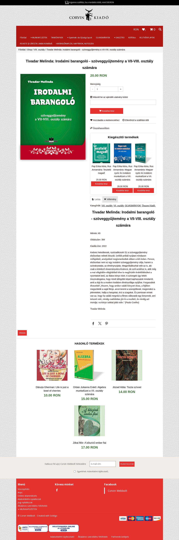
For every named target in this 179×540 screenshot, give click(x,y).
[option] (52, 118)
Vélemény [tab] (110, 199)
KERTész (132, 37)
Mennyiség (95, 84)
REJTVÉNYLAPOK (147, 37)
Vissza (22, 333)
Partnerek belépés (120, 536)
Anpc (20, 492)
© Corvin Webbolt (26, 515)
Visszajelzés (23, 489)
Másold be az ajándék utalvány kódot (109, 97)
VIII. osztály (39, 49)
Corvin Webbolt (117, 490)
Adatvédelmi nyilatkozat (29, 499)
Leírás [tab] (96, 199)
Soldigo (53, 515)
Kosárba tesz (106, 111)
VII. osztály (118, 205)
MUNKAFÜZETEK (39, 37)
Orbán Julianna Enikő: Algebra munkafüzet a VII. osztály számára (89, 391)
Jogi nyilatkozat (25, 502)
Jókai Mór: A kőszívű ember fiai (89, 443)
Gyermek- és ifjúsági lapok (79, 37)
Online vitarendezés (27, 495)
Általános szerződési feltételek (32, 505)
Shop (29, 49)
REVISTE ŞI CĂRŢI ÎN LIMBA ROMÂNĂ (36, 43)
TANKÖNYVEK (57, 37)
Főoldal (23, 37)
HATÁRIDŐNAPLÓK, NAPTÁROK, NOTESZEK (75, 43)
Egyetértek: (92, 471)
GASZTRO (119, 37)
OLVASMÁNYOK (103, 37)
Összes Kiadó (148, 205)
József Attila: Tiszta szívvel (127, 387)
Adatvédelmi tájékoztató (97, 471)
